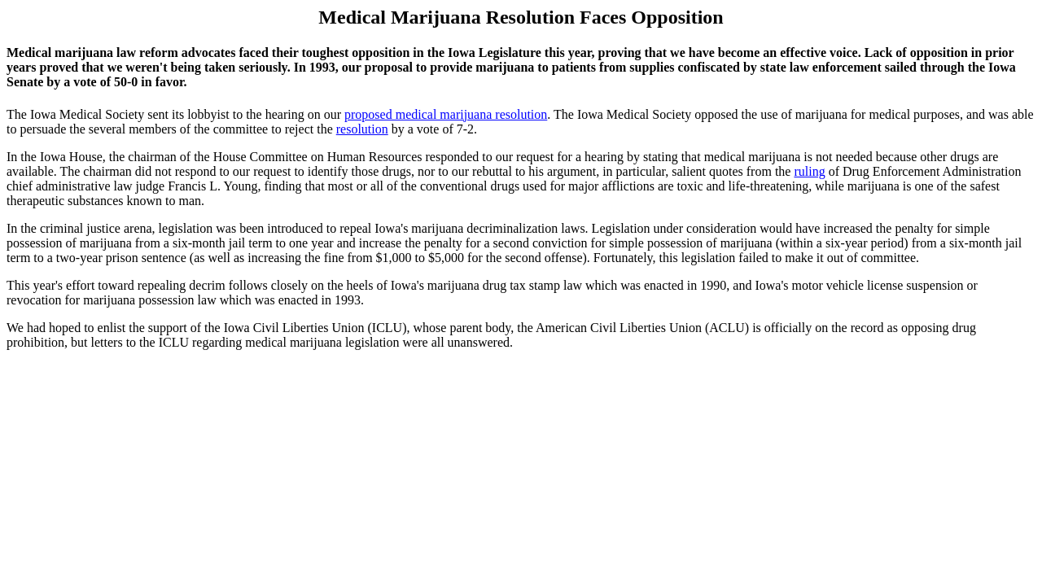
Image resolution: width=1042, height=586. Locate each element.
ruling (809, 171)
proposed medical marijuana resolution (445, 114)
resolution (362, 129)
